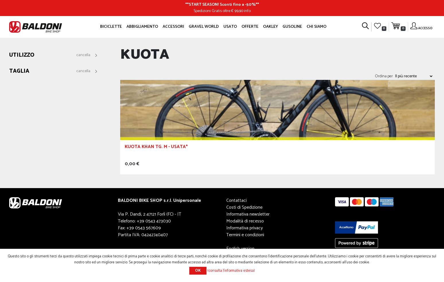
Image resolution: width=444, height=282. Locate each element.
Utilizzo (21, 55)
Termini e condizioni (245, 235)
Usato (230, 26)
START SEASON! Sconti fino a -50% (222, 4)
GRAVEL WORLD (204, 26)
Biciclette (111, 26)
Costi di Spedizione (244, 207)
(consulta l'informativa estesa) (231, 270)
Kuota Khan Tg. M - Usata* (156, 148)
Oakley (270, 26)
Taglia (19, 71)
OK (198, 270)
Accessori (173, 26)
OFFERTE (250, 26)
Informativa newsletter (248, 214)
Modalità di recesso (245, 221)
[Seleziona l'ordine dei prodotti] (413, 76)
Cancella (83, 55)
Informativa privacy (244, 228)
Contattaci (236, 200)
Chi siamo (316, 26)
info (247, 10)
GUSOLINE (292, 26)
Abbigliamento (142, 26)
